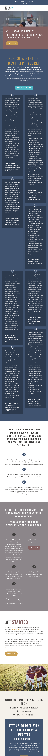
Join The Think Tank (24, 88)
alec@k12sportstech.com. (13, 648)
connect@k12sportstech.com (24, 707)
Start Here (11, 654)
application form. (17, 629)
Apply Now (12, 43)
